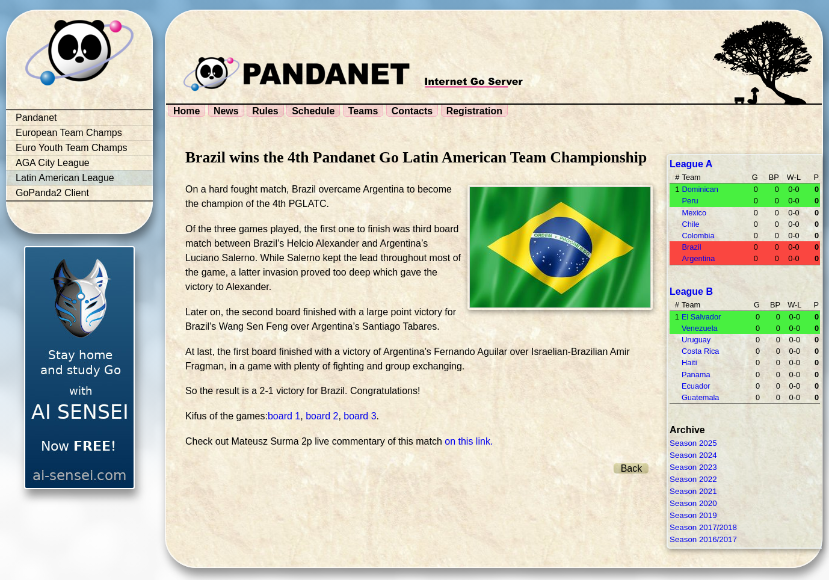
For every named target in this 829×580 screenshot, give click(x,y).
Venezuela (700, 328)
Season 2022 (693, 479)
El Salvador (701, 316)
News (226, 111)
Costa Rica (701, 351)
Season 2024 (693, 455)
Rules (265, 111)
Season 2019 (693, 515)
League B (691, 291)
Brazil (691, 246)
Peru (690, 200)
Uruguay (696, 339)
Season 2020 (693, 503)
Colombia (698, 235)
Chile (690, 224)
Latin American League (65, 178)
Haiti (689, 362)
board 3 (360, 416)
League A (691, 164)
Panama (696, 374)
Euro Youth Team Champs (72, 148)
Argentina (698, 258)
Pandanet (36, 118)
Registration (474, 111)
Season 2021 (693, 491)
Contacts (412, 111)
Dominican (700, 189)
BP (774, 177)
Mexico (694, 212)
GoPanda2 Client (52, 193)
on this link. (469, 441)
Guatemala (701, 397)
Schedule (313, 111)
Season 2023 (693, 467)
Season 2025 (693, 443)
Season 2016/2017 (703, 539)
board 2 (322, 416)
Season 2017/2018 (703, 527)
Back (632, 468)
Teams (363, 111)
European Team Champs (69, 133)
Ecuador (696, 385)
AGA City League (53, 163)
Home (186, 111)
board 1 (284, 416)
